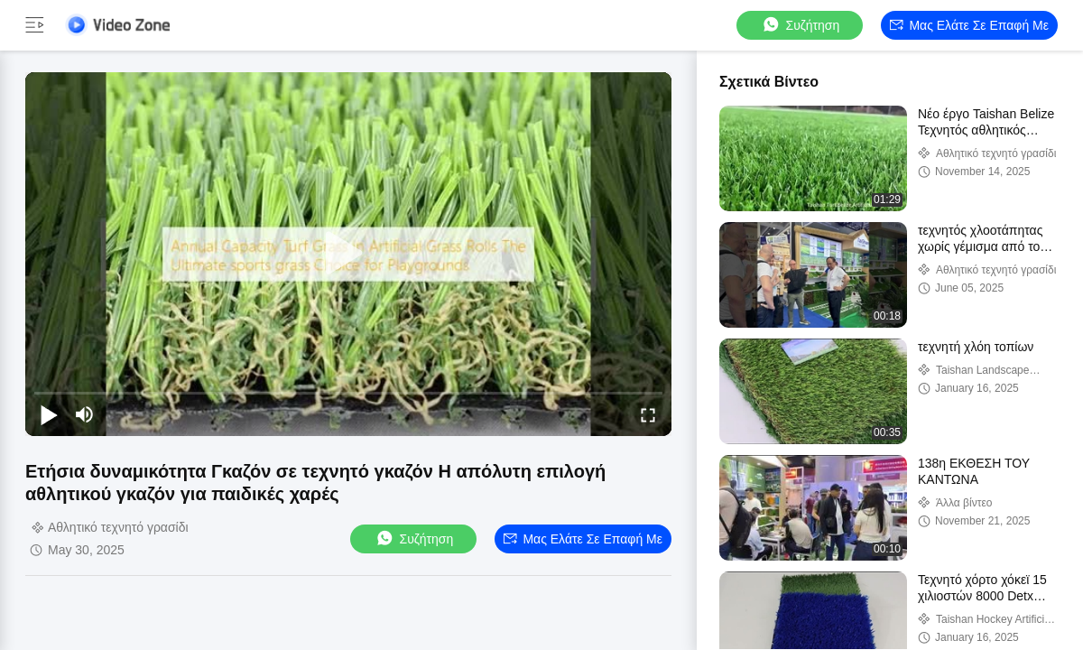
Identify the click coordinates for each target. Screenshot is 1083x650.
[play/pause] (49, 414)
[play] (348, 253)
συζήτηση (800, 24)
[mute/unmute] (85, 414)
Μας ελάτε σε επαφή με (969, 25)
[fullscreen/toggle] (648, 414)
